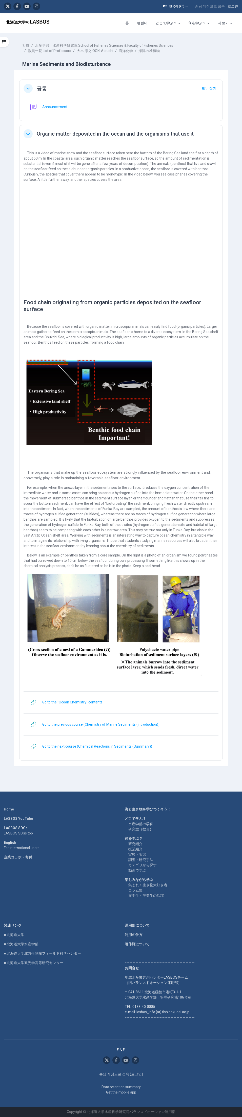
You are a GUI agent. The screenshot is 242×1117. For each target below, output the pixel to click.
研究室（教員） (140, 829)
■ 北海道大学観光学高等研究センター (33, 963)
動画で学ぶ (137, 870)
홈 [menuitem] (127, 23)
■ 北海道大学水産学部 (21, 944)
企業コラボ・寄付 (18, 857)
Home (9, 809)
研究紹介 (135, 844)
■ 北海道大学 (14, 935)
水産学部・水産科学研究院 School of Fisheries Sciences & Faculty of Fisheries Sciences (104, 45)
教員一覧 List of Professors (49, 51)
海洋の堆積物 (149, 51)
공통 (42, 88)
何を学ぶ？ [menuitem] (197, 23)
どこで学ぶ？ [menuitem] (166, 23)
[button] (175, 6)
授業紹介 (135, 849)
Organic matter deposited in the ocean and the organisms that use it (115, 134)
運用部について (137, 925)
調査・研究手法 (140, 860)
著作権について (137, 944)
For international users (21, 848)
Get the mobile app (121, 1092)
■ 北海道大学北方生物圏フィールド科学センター (42, 953)
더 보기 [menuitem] (223, 23)
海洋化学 (126, 51)
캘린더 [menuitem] (142, 23)
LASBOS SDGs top (18, 833)
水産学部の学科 (140, 824)
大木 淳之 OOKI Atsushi (95, 51)
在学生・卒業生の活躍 (146, 896)
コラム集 (135, 890)
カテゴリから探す (142, 865)
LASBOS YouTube (18, 819)
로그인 (233, 6)
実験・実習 (137, 854)
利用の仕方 (134, 935)
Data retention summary (121, 1087)
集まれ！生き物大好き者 (147, 885)
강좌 (25, 45)
